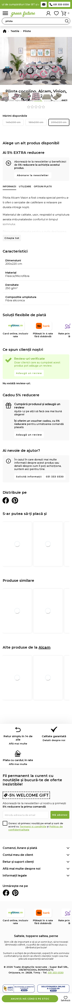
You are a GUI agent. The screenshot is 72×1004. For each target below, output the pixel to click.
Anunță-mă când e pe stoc (30, 998)
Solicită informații (29, 476)
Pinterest (15, 893)
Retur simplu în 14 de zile (18, 740)
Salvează (65, 1000)
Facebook (6, 893)
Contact (44, 4)
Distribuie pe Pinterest (15, 500)
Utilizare (25, 186)
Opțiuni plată (43, 186)
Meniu (5, 13)
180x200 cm (36, 122)
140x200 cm (13, 122)
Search (67, 21)
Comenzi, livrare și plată (20, 848)
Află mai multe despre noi (21, 868)
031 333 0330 (61, 4)
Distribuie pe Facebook (5, 500)
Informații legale (15, 875)
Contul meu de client (18, 855)
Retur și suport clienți (18, 861)
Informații (9, 186)
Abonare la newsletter (33, 175)
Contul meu (48, 13)
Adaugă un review (29, 373)
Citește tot (11, 238)
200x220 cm (58, 122)
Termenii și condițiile (33, 826)
